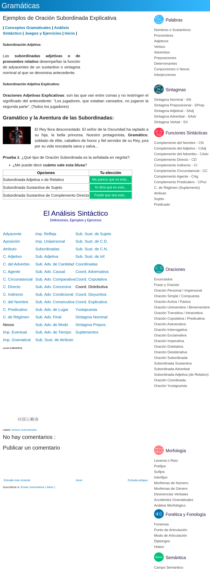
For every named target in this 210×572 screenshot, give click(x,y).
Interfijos (160, 477)
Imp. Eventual (15, 332)
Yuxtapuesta (86, 309)
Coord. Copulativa (91, 279)
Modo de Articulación (170, 535)
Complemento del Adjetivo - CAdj (180, 148)
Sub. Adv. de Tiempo (53, 332)
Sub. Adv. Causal (50, 271)
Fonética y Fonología (186, 514)
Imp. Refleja (45, 234)
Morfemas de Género (171, 488)
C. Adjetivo (12, 256)
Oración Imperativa (169, 341)
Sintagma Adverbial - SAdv (175, 116)
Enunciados (163, 279)
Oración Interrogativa (170, 330)
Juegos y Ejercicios (43, 33)
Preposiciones (165, 58)
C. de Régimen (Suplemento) (177, 188)
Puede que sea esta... (110, 195)
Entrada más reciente (17, 480)
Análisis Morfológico (170, 505)
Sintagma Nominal (92, 317)
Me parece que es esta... (110, 179)
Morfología (176, 450)
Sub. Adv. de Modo (51, 324)
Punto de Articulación (170, 530)
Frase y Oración (166, 285)
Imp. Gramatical (17, 340)
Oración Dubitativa (168, 346)
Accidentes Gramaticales (173, 500)
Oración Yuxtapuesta (170, 386)
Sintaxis (16, 429)
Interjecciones (165, 75)
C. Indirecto (13, 294)
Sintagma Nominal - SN (172, 100)
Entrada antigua (138, 480)
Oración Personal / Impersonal (178, 290)
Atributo (9, 249)
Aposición (11, 241)
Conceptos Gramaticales (28, 27)
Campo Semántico (168, 567)
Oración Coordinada (170, 380)
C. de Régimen (16, 317)
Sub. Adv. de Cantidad (54, 264)
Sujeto (159, 199)
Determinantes (165, 63)
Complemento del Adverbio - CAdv (181, 154)
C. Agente (11, 271)
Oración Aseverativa (170, 324)
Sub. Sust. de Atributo (54, 340)
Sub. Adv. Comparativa (55, 279)
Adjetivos (161, 41)
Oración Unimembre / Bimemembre (182, 307)
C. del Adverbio (16, 264)
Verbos (159, 47)
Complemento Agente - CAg (176, 176)
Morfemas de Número (171, 483)
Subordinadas (47, 249)
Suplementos (87, 332)
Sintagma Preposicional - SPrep (179, 105)
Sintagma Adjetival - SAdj (174, 111)
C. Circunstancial (18, 279)
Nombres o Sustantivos (172, 30)
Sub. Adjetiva (46, 256)
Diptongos (162, 541)
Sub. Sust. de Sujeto (93, 234)
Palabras (174, 20)
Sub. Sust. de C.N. (92, 249)
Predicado (162, 204)
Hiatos (159, 547)
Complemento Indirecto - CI (175, 165)
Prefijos (160, 466)
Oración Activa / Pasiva (172, 302)
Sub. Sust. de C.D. (92, 241)
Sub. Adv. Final (48, 317)
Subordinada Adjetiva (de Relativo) (181, 374)
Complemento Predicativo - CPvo (180, 182)
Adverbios (162, 52)
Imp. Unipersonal (50, 241)
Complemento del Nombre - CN (179, 143)
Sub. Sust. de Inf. (91, 256)
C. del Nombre (15, 302)
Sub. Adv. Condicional (54, 294)
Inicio (70, 33)
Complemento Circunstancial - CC (181, 171)
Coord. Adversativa (92, 271)
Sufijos (159, 472)
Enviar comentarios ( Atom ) (38, 487)
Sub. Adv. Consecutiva (54, 302)
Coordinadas (87, 264)
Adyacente (12, 234)
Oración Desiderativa (170, 352)
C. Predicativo (15, 309)
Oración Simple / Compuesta (176, 296)
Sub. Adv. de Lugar (51, 309)
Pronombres (163, 35)
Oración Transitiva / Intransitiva (178, 313)
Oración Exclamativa (170, 335)
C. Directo (11, 287)
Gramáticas (20, 5)
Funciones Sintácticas (186, 132)
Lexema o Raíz (166, 460)
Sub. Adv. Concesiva (53, 287)
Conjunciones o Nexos (171, 69)
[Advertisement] (114, 51)
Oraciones (175, 269)
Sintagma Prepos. (91, 324)
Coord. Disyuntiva (91, 294)
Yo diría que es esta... (110, 187)
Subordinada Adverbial (172, 369)
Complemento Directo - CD (175, 160)
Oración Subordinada (171, 358)
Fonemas (161, 524)
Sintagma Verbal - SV (171, 122)
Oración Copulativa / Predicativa (179, 318)
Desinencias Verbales (171, 494)
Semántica (176, 557)
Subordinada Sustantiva (173, 363)
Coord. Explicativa (91, 302)
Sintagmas (176, 89)
